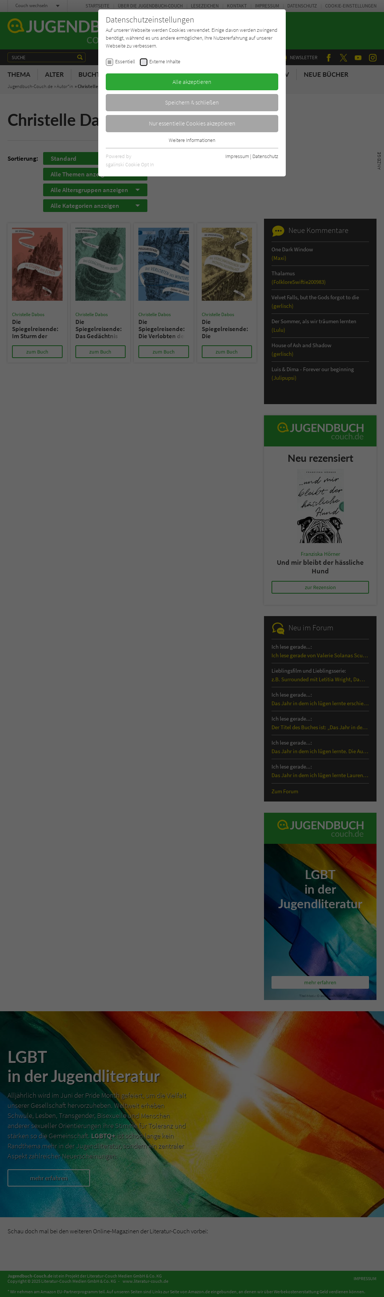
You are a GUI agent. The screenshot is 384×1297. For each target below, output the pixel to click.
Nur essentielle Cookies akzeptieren (192, 123)
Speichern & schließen (192, 102)
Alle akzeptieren (192, 81)
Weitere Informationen (192, 140)
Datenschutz (265, 156)
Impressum (237, 156)
